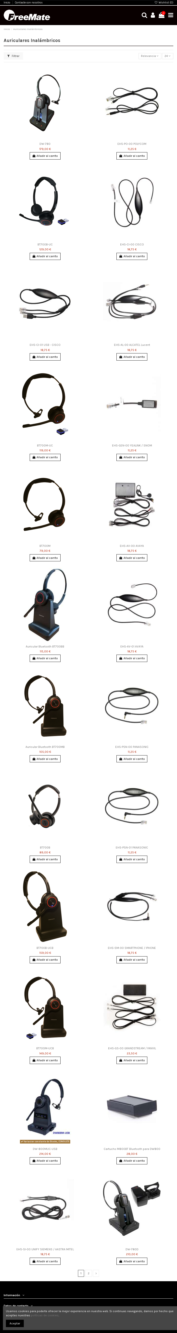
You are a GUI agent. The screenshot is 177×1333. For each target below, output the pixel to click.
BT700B (45, 847)
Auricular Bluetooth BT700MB (45, 747)
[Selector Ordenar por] (150, 56)
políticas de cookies (45, 1315)
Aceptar (15, 1323)
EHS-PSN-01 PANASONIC (132, 847)
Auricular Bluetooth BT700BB (45, 646)
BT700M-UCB (45, 1048)
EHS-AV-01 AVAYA (131, 646)
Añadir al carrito (45, 156)
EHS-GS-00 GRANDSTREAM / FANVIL (132, 1048)
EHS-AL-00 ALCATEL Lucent (132, 345)
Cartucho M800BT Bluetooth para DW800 (132, 1149)
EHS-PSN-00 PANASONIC (132, 747)
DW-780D (132, 1249)
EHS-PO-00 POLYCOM (131, 144)
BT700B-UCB (45, 948)
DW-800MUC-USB (45, 1149)
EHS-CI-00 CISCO (132, 244)
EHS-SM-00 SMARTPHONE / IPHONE (132, 948)
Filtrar (13, 56)
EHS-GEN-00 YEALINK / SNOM (132, 445)
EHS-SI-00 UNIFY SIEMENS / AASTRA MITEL (45, 1249)
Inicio (7, 2)
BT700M (45, 546)
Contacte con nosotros (29, 2)
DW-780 (45, 144)
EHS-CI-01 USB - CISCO (45, 345)
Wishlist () (163, 2)
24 (167, 56)
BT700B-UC (45, 244)
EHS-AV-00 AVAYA (132, 546)
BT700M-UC (45, 445)
